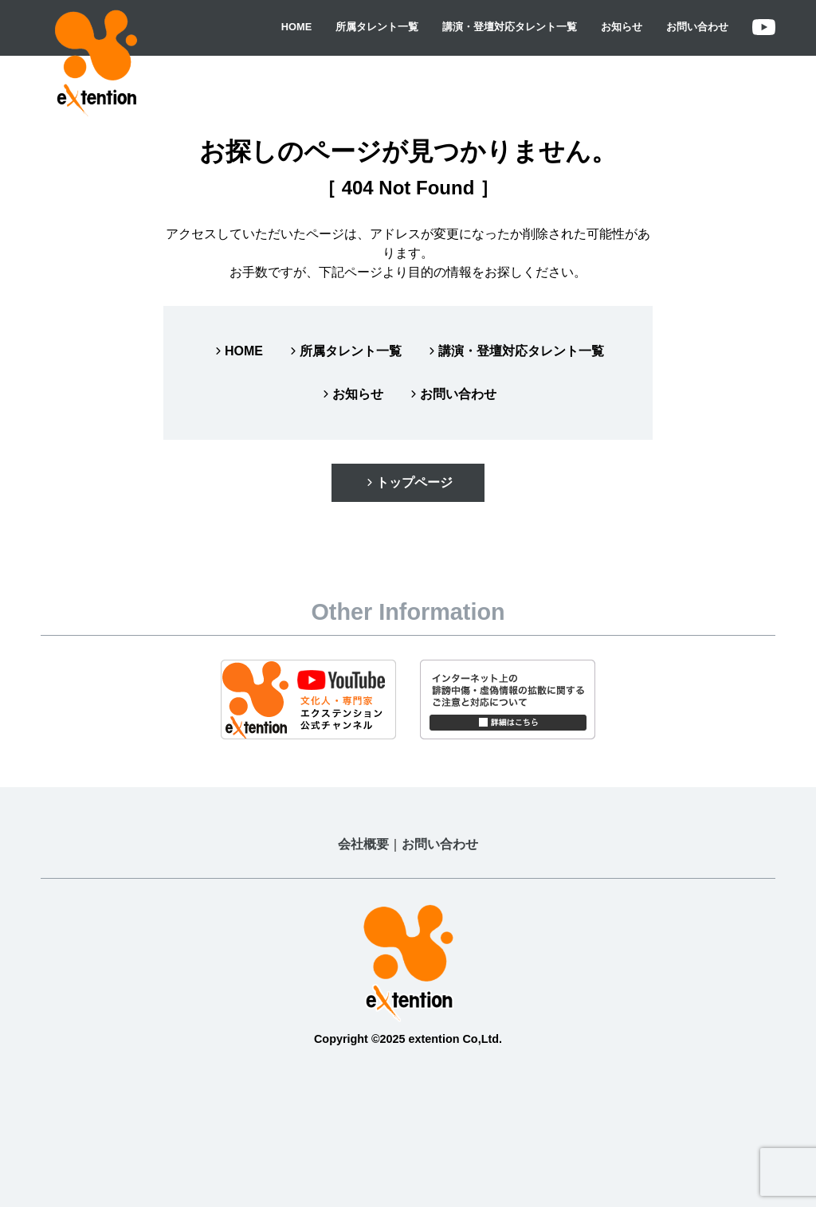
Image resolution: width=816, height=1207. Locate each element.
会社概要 (363, 844)
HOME (296, 27)
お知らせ (621, 27)
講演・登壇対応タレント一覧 (509, 27)
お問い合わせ (697, 27)
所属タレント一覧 (376, 27)
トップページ (408, 482)
